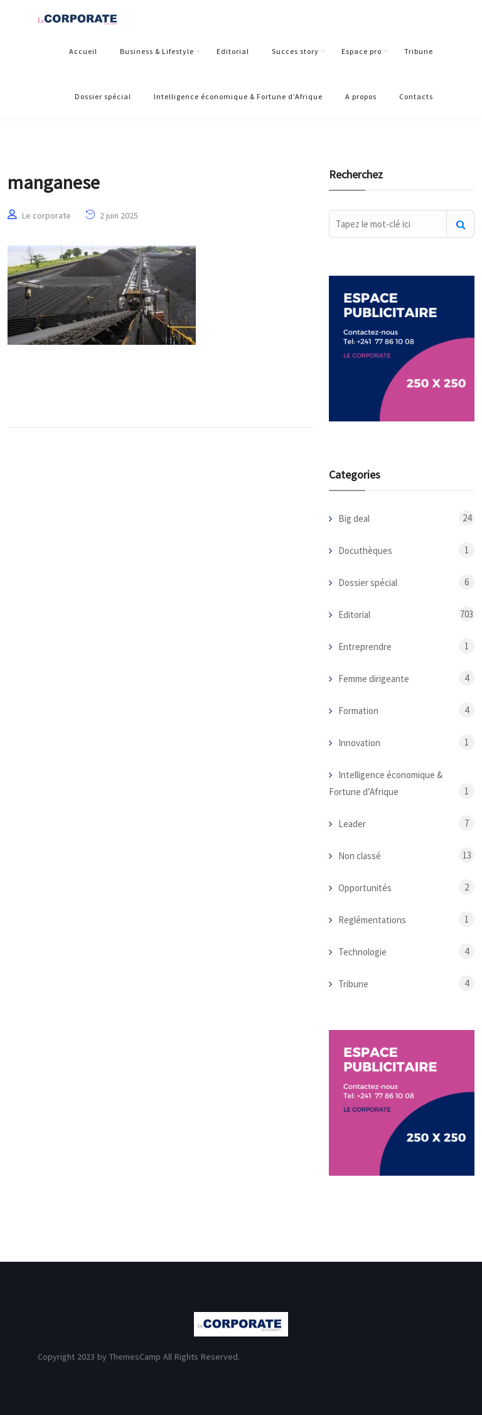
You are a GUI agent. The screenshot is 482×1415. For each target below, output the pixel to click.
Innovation (359, 743)
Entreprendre (365, 647)
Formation (358, 711)
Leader (352, 824)
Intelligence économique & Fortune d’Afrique (238, 96)
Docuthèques (365, 550)
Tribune (418, 51)
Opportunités (365, 888)
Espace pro (361, 51)
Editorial (233, 51)
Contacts (416, 96)
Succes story (295, 51)
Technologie (362, 952)
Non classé (359, 856)
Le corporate (46, 215)
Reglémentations (372, 920)
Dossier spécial (103, 96)
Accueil (83, 51)
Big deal (354, 518)
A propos (361, 96)
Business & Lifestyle (157, 51)
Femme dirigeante (373, 679)
